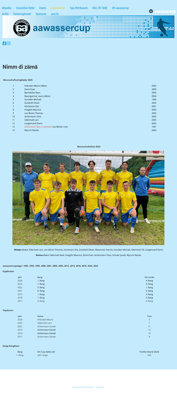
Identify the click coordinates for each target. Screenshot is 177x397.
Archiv (5, 14)
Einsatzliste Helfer (25, 8)
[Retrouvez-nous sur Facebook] (4, 43)
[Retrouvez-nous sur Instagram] (8, 43)
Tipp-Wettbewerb (79, 8)
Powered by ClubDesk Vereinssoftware (82, 387)
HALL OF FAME (99, 8)
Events (42, 8)
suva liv (55, 14)
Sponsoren (41, 14)
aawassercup (165, 11)
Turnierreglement (22, 14)
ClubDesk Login (100, 387)
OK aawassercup (120, 8)
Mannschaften (58, 8)
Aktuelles (7, 8)
